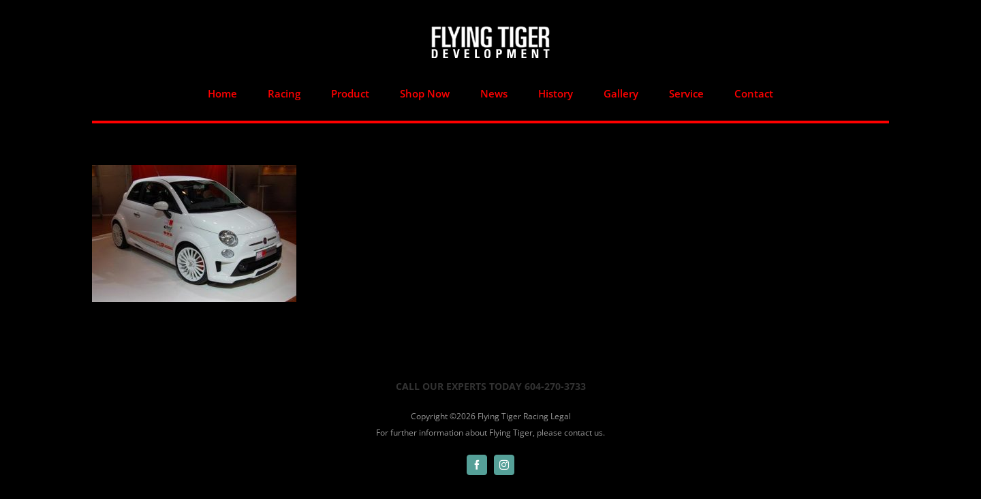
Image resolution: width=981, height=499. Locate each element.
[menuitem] (223, 93)
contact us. (584, 432)
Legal (560, 416)
